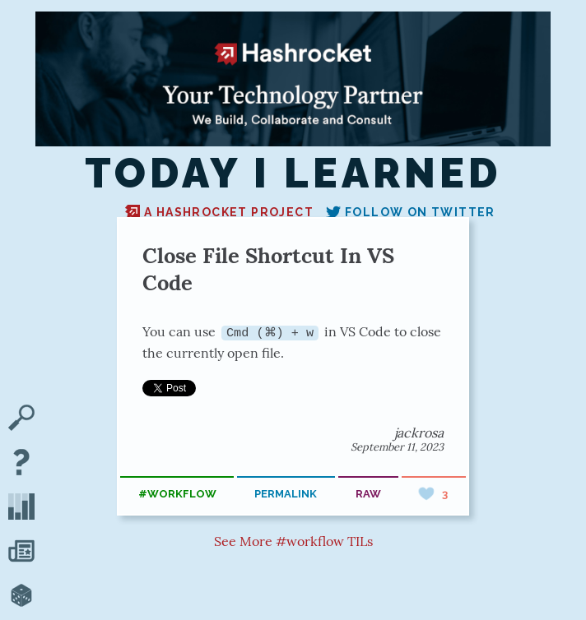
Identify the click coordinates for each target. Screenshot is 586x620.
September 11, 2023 (397, 446)
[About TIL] (21, 463)
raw (368, 494)
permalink (285, 494)
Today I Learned (293, 173)
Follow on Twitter (410, 212)
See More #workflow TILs (293, 541)
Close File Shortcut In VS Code (268, 269)
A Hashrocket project (219, 212)
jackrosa (419, 431)
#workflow (177, 494)
